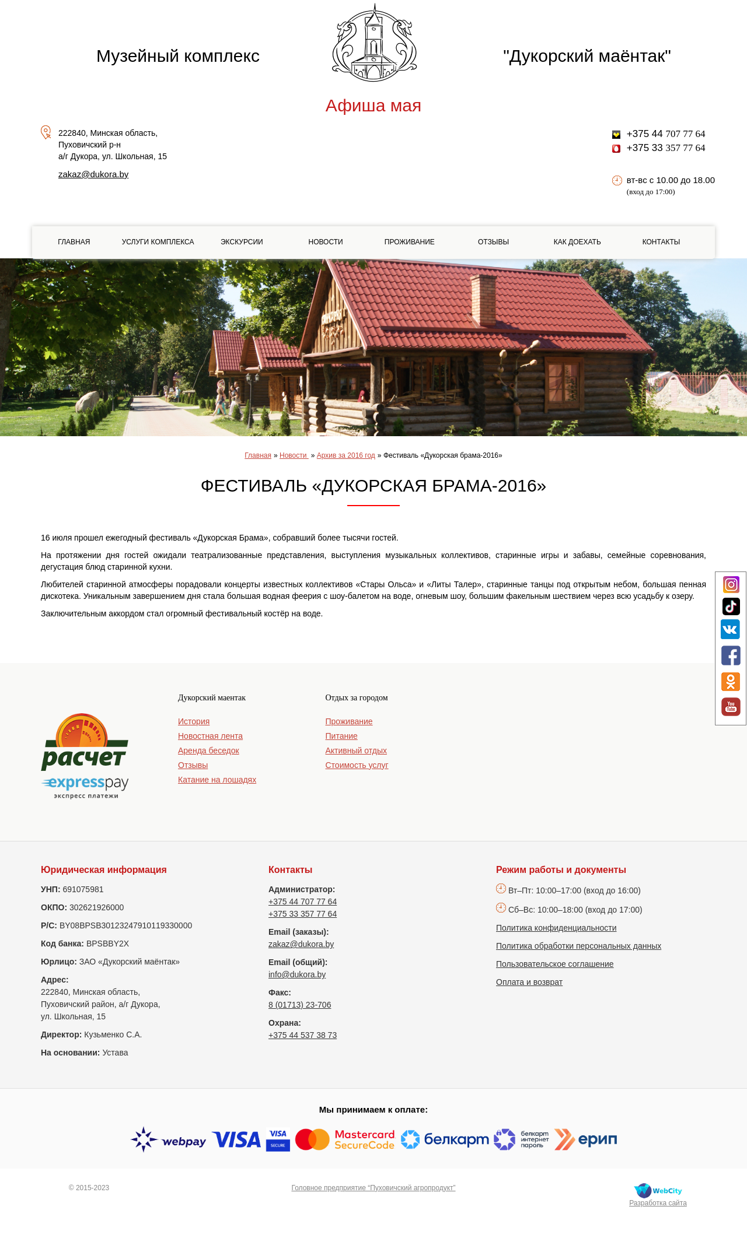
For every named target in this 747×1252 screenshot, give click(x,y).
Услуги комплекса (158, 242)
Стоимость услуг (357, 765)
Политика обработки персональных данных (578, 946)
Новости (325, 242)
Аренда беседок (208, 750)
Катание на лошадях (217, 779)
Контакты (661, 242)
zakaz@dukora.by (93, 174)
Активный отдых (356, 750)
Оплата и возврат (529, 982)
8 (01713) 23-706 (299, 1004)
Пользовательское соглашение (555, 964)
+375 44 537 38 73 (302, 1035)
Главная (74, 242)
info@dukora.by (297, 974)
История (194, 721)
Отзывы (493, 242)
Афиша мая (373, 105)
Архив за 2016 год (346, 455)
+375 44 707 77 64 (302, 901)
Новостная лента (210, 736)
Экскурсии (242, 242)
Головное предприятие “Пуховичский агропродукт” (373, 1188)
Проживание (410, 242)
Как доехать (577, 242)
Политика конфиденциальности (556, 927)
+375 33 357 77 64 (302, 913)
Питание (342, 736)
